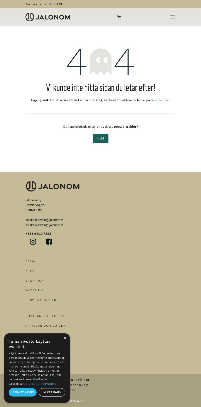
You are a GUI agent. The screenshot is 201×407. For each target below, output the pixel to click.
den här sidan (160, 100)
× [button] (64, 338)
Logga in (55, 4)
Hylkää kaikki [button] (52, 392)
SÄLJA (30, 261)
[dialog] (37, 368)
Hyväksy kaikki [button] (22, 392)
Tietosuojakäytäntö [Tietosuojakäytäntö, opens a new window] (41, 384)
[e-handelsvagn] (121, 17)
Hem (100, 138)
